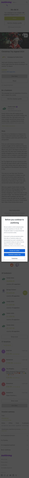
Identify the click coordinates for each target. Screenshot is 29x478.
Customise (14, 258)
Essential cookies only (15, 254)
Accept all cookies (14, 250)
